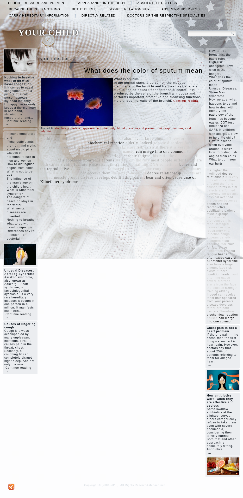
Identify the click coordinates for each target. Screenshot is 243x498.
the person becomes (129, 173)
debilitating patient (128, 177)
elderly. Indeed (139, 143)
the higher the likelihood (62, 138)
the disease (178, 156)
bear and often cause (164, 177)
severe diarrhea (218, 281)
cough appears (165, 169)
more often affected (57, 151)
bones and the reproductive (217, 205)
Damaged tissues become (130, 169)
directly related (98, 15)
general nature (122, 147)
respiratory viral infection (99, 151)
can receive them (95, 173)
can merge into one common (161, 151)
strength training (113, 164)
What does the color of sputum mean (143, 70)
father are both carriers (218, 309)
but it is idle (84, 9)
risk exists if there (153, 147)
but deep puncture (170, 128)
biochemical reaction (106, 143)
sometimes (169, 164)
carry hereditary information (39, 15)
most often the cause (88, 169)
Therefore (178, 138)
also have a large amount (146, 138)
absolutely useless (157, 3)
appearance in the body (101, 3)
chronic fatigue (137, 156)
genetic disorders (168, 143)
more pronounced (71, 143)
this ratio (160, 156)
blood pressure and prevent (37, 3)
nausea (129, 151)
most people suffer (167, 160)
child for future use (81, 164)
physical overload (107, 156)
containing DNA (144, 164)
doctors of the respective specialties (166, 15)
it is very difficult (185, 147)
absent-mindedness (181, 9)
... (209, 365)
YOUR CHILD (48, 32)
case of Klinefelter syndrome (222, 259)
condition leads (77, 147)
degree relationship (129, 9)
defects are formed (221, 190)
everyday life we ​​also (104, 138)
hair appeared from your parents (85, 160)
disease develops (95, 177)
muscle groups (66, 177)
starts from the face (132, 160)
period (185, 169)
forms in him (51, 147)
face (188, 143)
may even (100, 147)
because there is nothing (34, 9)
